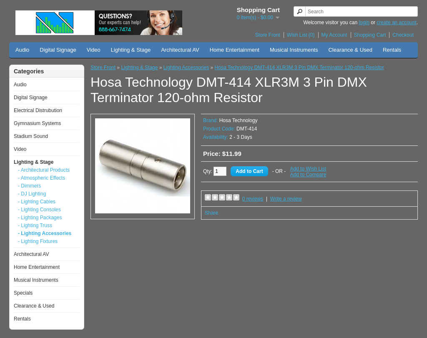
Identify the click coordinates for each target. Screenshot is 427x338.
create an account (396, 22)
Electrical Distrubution (38, 110)
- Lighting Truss (35, 225)
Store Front (267, 35)
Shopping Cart (370, 35)
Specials (23, 293)
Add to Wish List (308, 169)
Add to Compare (308, 175)
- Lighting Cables (36, 202)
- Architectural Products (44, 170)
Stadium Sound (31, 136)
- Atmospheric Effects (41, 178)
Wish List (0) (301, 35)
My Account (334, 35)
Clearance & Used (350, 50)
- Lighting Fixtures (38, 241)
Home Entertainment (234, 50)
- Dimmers (29, 186)
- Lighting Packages (40, 217)
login (364, 22)
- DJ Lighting (32, 194)
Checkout (403, 35)
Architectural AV (180, 50)
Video (93, 50)
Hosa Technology (238, 120)
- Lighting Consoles (39, 210)
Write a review (286, 199)
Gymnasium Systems (37, 123)
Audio (22, 50)
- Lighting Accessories (44, 233)
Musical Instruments (294, 50)
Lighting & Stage (131, 50)
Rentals (392, 50)
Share (211, 213)
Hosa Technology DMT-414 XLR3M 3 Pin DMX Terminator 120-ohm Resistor (299, 67)
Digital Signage (58, 50)
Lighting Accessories (186, 67)
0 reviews (253, 199)
